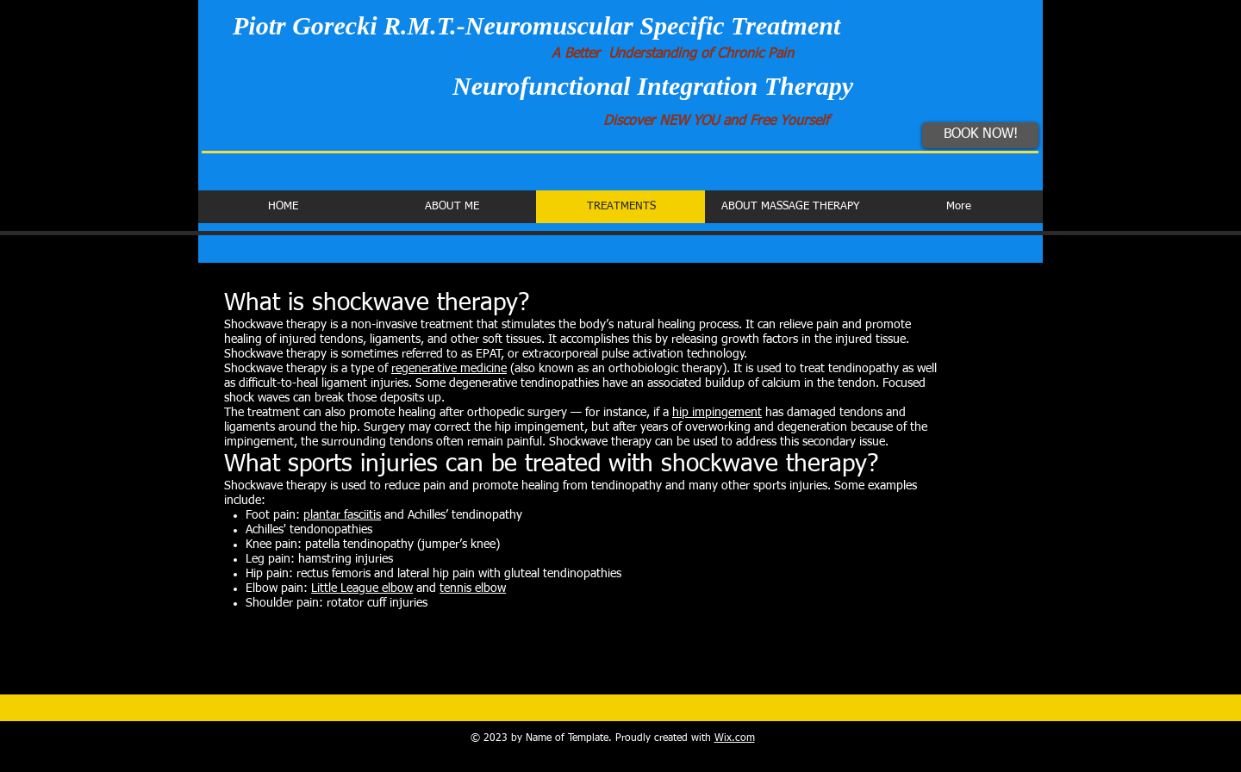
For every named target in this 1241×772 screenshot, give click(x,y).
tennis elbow (473, 588)
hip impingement (717, 413)
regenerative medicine (449, 369)
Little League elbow (362, 588)
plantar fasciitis (342, 515)
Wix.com (734, 738)
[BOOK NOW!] (980, 135)
